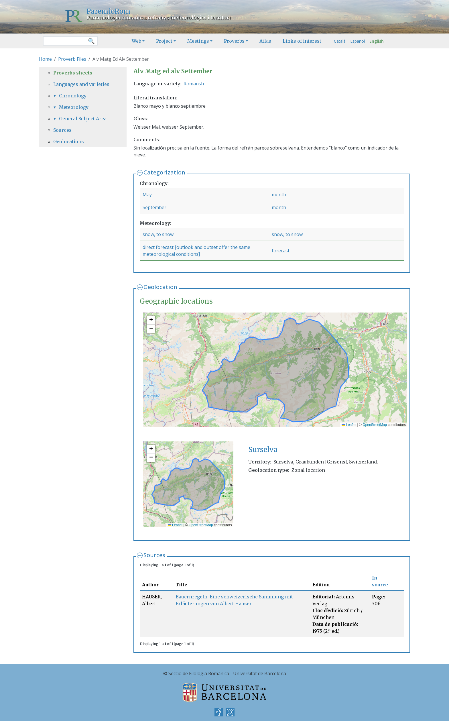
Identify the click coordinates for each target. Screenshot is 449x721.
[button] (151, 320)
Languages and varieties (81, 84)
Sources (154, 555)
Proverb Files (72, 59)
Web (136, 41)
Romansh (194, 83)
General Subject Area (83, 118)
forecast (281, 250)
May (147, 194)
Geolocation (160, 287)
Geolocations (68, 141)
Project (164, 41)
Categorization (164, 172)
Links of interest (302, 41)
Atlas (265, 41)
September (154, 207)
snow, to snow (158, 234)
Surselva (262, 449)
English (376, 41)
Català (340, 41)
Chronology (72, 96)
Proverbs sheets (72, 73)
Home (45, 59)
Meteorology (73, 107)
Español (357, 41)
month (279, 194)
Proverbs (234, 41)
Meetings (198, 41)
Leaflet (349, 425)
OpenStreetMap (375, 425)
